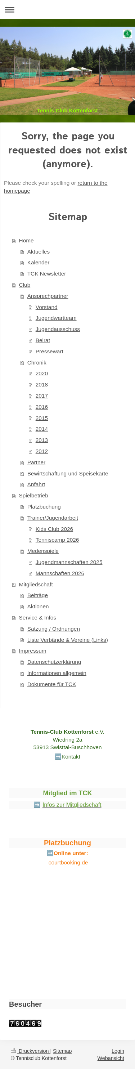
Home (26, 240)
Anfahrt (36, 484)
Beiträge (37, 595)
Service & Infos (38, 617)
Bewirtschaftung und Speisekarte (67, 473)
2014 (42, 429)
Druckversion (30, 1051)
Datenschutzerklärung (54, 662)
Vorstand (47, 307)
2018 (42, 384)
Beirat (43, 340)
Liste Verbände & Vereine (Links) (67, 640)
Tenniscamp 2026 (57, 540)
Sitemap (62, 1051)
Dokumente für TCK (51, 684)
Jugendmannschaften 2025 (69, 562)
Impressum (32, 651)
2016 (42, 407)
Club (25, 285)
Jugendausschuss (58, 329)
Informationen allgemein (56, 673)
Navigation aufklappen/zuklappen (67, 9)
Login (118, 1051)
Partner (36, 462)
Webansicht (111, 1058)
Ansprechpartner (47, 296)
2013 (42, 440)
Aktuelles (38, 252)
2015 (42, 418)
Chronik (36, 362)
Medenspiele (43, 551)
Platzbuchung (44, 507)
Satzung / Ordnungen (53, 629)
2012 (42, 451)
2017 (42, 396)
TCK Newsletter (46, 273)
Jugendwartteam (56, 318)
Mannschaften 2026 (60, 573)
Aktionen (38, 606)
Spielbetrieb (33, 495)
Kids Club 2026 (54, 529)
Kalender (38, 262)
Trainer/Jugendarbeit (52, 518)
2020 (42, 373)
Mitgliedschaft (36, 584)
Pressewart (49, 351)
